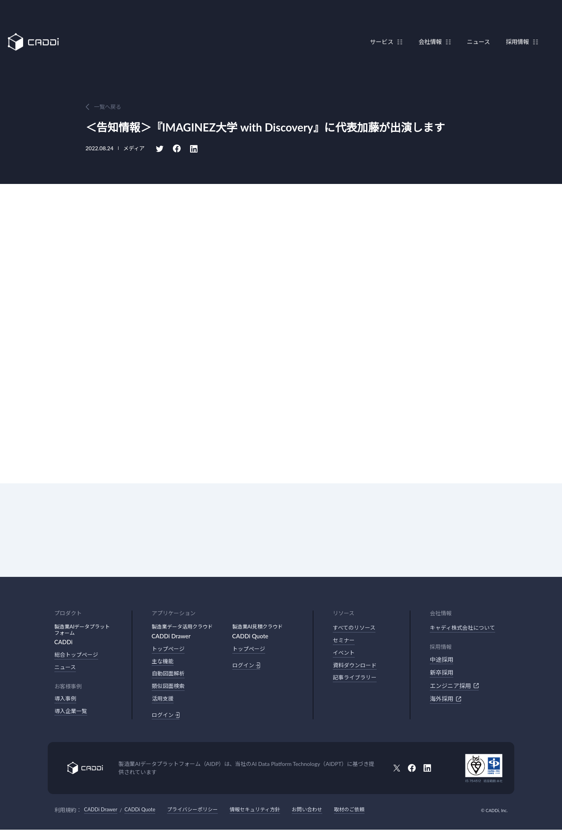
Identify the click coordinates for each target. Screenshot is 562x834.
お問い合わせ (321, 814)
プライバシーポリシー (200, 814)
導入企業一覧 (72, 713)
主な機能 (163, 662)
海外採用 (445, 699)
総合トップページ (77, 655)
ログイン (166, 718)
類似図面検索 (169, 688)
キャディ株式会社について (465, 628)
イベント (344, 654)
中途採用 (441, 660)
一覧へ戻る (107, 106)
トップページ (169, 649)
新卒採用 (441, 673)
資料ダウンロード (356, 667)
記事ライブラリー (356, 680)
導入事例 (66, 700)
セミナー (344, 641)
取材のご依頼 (366, 814)
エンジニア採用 (454, 686)
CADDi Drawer (102, 814)
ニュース (474, 24)
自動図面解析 (169, 675)
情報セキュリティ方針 (266, 814)
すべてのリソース (356, 628)
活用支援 (163, 701)
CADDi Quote (144, 814)
